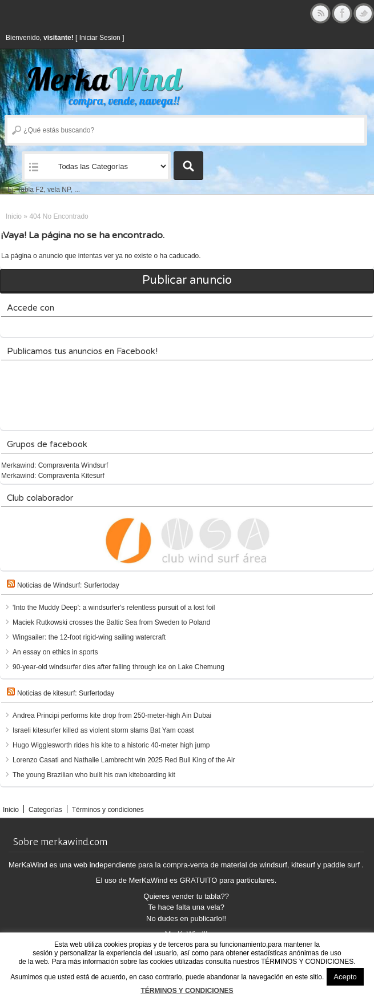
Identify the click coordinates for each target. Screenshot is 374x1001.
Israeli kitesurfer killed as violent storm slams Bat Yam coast (103, 730)
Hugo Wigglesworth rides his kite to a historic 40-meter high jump (111, 745)
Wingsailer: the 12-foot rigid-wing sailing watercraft (89, 637)
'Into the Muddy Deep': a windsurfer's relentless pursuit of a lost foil (114, 608)
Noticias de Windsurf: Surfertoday (68, 585)
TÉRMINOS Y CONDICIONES (186, 991)
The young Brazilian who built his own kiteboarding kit (94, 775)
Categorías (45, 810)
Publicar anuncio (187, 280)
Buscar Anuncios (188, 165)
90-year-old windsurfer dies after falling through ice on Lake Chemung (118, 667)
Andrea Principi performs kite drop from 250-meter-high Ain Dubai (112, 715)
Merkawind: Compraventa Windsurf (54, 465)
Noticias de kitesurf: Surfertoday (65, 693)
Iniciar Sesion (99, 38)
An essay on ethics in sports (55, 652)
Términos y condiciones (108, 810)
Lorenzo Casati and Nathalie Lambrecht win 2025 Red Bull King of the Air (124, 760)
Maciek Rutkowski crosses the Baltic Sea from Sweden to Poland (111, 622)
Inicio (14, 216)
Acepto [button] (344, 976)
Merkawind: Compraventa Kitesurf (52, 476)
